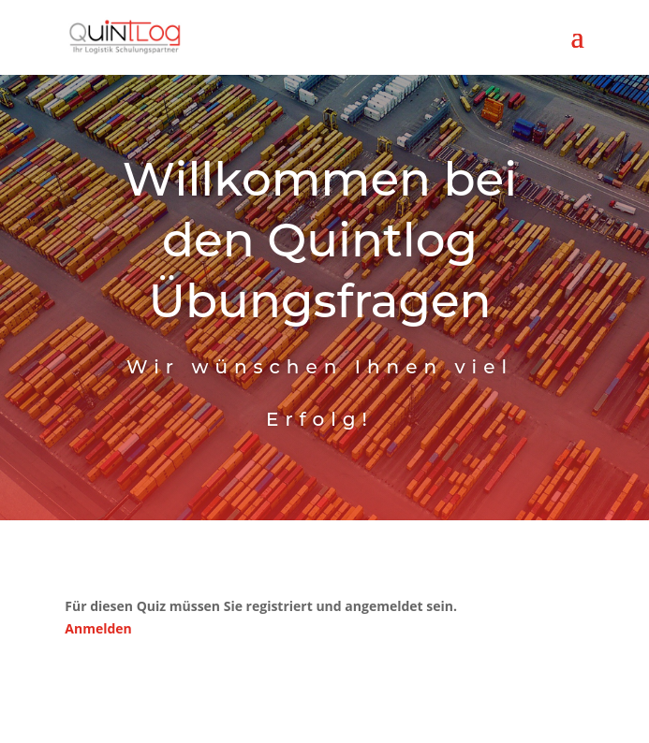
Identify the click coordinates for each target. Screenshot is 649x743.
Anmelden (98, 628)
